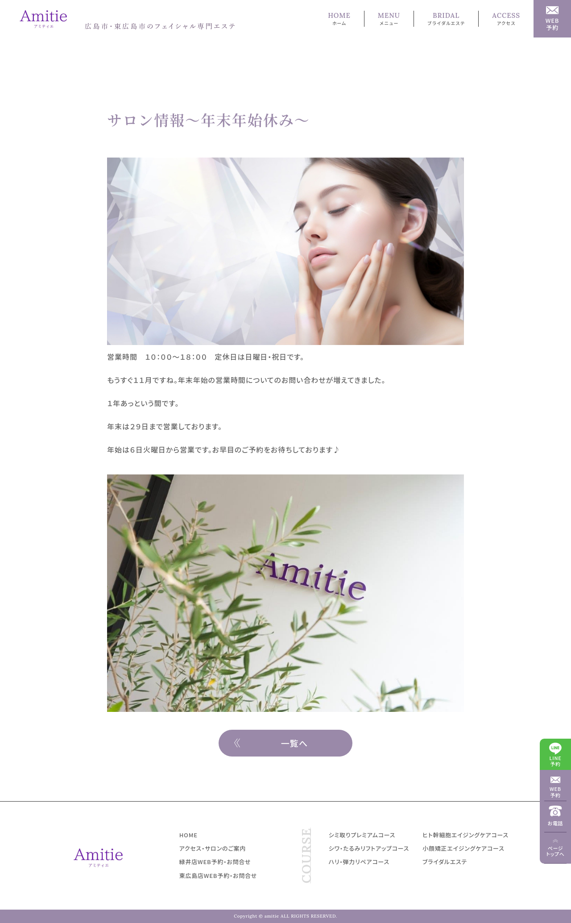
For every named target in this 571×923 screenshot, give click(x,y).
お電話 (555, 823)
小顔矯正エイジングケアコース (463, 848)
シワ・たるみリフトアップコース (369, 848)
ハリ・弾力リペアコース (359, 861)
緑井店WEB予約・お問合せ (215, 861)
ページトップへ (555, 850)
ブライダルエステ (444, 861)
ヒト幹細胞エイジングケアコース (465, 835)
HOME (188, 835)
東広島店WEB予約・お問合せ (218, 875)
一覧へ (294, 743)
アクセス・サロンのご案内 (212, 848)
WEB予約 (555, 791)
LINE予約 (556, 760)
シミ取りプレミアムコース (362, 835)
